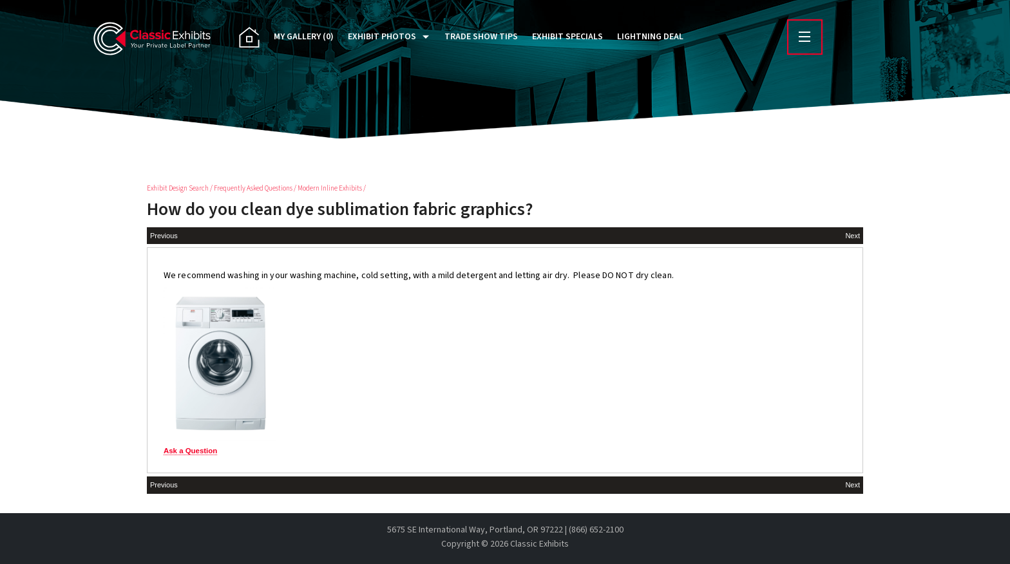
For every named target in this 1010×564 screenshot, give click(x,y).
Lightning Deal (650, 36)
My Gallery (304, 36)
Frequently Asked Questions (253, 188)
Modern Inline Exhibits (330, 188)
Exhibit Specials (567, 36)
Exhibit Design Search (178, 188)
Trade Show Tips (481, 36)
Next (852, 236)
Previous (164, 236)
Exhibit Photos (382, 36)
